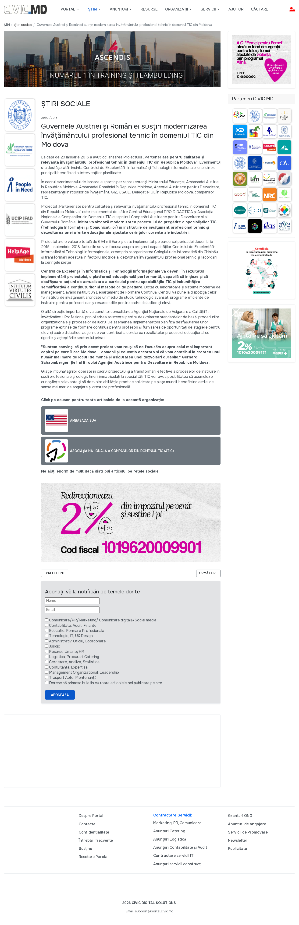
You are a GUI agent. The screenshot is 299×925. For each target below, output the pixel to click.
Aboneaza (60, 695)
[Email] (72, 609)
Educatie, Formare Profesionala (76, 630)
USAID (124, 192)
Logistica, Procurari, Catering (74, 656)
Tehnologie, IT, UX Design (71, 635)
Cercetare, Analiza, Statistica (74, 661)
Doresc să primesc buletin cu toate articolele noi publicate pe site (105, 682)
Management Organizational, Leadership (84, 672)
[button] (70, 9)
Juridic (54, 646)
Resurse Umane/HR (66, 651)
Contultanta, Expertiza (68, 667)
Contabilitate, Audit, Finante (72, 625)
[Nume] (72, 600)
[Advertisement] (112, 751)
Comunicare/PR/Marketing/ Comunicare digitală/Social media (102, 620)
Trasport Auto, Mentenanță (72, 677)
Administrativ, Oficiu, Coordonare (77, 641)
